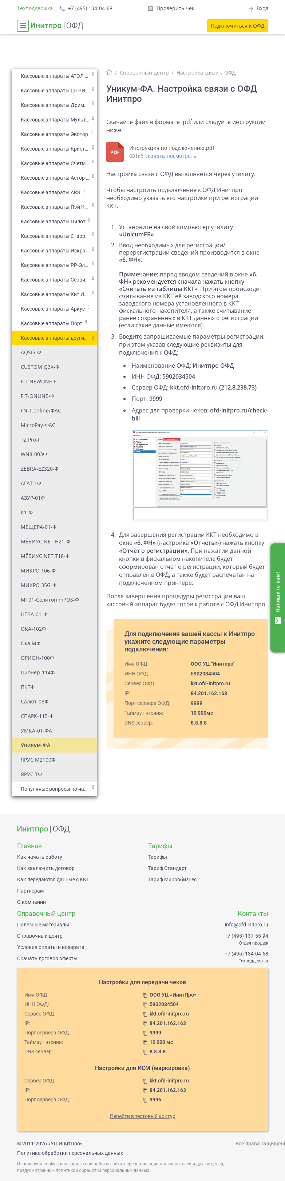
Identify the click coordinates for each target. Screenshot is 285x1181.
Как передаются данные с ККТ (53, 879)
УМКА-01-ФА (36, 730)
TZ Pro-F (30, 439)
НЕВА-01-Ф (34, 614)
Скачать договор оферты (47, 958)
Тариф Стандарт (167, 868)
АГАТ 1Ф (31, 483)
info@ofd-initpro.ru (246, 924)
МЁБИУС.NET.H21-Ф (45, 541)
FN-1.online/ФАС (41, 410)
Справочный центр (144, 72)
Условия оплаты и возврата (50, 947)
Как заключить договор (46, 868)
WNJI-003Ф (34, 454)
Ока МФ (30, 643)
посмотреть (181, 155)
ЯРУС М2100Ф (38, 759)
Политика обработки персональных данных (70, 1153)
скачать (155, 155)
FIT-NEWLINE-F (38, 381)
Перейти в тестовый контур (142, 1116)
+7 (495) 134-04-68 (246, 954)
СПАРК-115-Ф (37, 716)
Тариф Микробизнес (172, 879)
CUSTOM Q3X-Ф (40, 366)
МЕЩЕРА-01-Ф (38, 526)
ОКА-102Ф (33, 628)
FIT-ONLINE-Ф (37, 395)
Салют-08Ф (34, 701)
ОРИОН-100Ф (37, 657)
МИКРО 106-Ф (38, 570)
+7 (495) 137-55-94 (246, 936)
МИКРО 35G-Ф (38, 585)
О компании (31, 902)
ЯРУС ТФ (31, 774)
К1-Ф (27, 512)
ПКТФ (28, 686)
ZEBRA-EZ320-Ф (40, 468)
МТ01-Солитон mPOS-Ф (50, 599)
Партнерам (30, 891)
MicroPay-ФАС (38, 425)
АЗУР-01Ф (33, 497)
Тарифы (157, 857)
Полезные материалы (43, 924)
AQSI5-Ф (31, 352)
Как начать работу (39, 857)
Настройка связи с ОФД (206, 72)
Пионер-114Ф (38, 672)
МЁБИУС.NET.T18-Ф (45, 555)
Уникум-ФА (35, 745)
